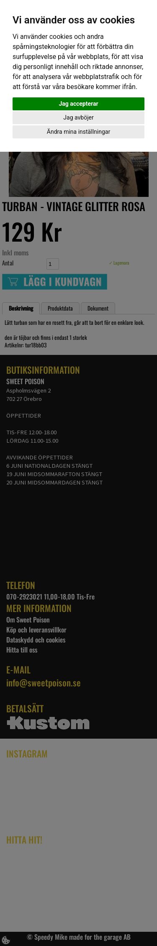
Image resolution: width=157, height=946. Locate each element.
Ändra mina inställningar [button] (78, 131)
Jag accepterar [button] (78, 103)
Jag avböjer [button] (78, 117)
